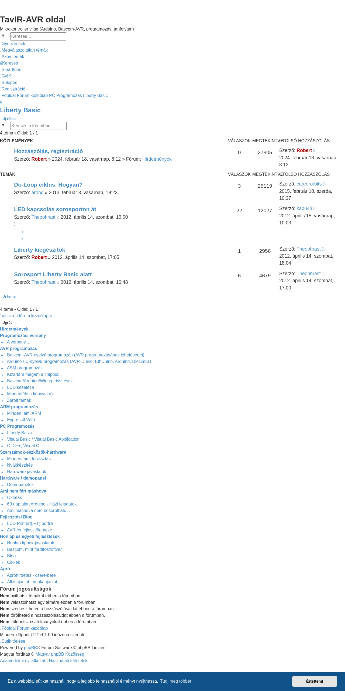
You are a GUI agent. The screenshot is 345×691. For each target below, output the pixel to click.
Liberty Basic (20, 110)
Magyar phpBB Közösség (60, 654)
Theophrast (44, 217)
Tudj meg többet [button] (175, 681)
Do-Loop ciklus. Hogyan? (48, 184)
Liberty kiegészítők (39, 250)
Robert (39, 159)
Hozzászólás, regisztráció (48, 151)
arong (38, 192)
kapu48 (304, 208)
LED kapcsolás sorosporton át (55, 209)
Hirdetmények (157, 159)
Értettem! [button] (314, 681)
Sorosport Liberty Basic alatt (53, 274)
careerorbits (309, 184)
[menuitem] (24, 50)
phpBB (30, 647)
